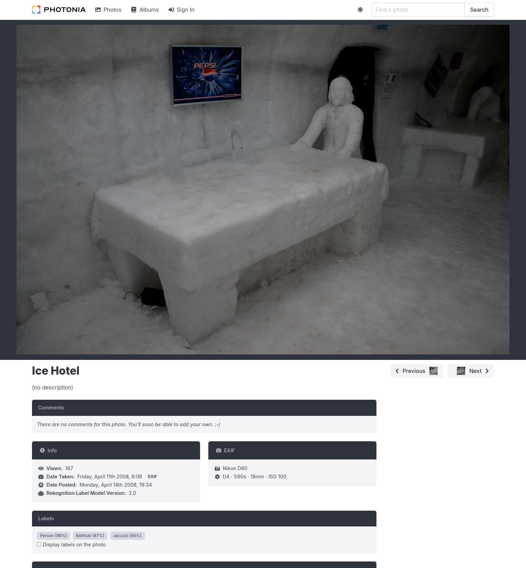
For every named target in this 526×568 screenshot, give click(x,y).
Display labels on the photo (71, 544)
